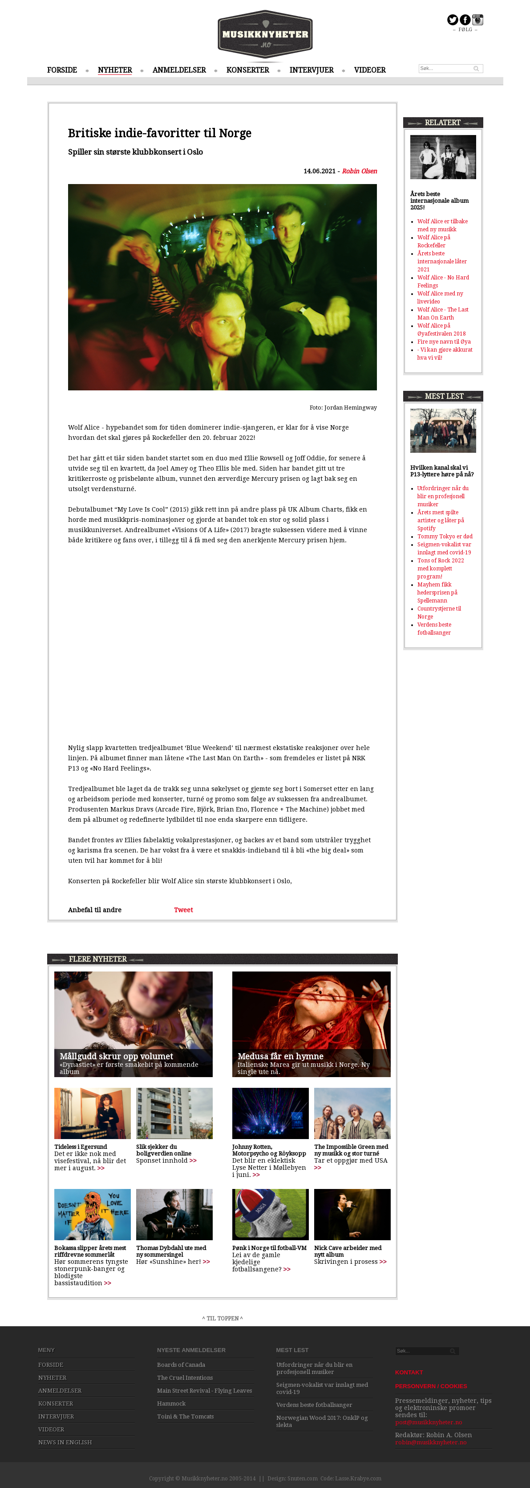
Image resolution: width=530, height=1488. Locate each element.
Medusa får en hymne (281, 1056)
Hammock (171, 1403)
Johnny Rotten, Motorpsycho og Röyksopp (269, 1150)
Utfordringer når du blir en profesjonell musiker (443, 496)
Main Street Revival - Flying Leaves (204, 1390)
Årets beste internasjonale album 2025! (439, 201)
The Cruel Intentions (185, 1377)
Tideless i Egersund (80, 1147)
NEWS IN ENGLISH (65, 1442)
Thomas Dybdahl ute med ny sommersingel (171, 1251)
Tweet (183, 910)
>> (101, 1168)
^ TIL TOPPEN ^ (222, 1319)
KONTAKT (409, 1372)
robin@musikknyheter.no (431, 1442)
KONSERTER (248, 70)
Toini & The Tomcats (185, 1416)
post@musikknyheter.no (428, 1422)
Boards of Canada (181, 1364)
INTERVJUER (311, 70)
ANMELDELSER (179, 70)
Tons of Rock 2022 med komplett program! (440, 568)
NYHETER (115, 70)
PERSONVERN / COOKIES (431, 1386)
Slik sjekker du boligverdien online (163, 1150)
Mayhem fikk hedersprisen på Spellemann (437, 593)
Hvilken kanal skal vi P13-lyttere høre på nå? (442, 471)
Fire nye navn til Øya (444, 342)
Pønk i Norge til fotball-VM (269, 1248)
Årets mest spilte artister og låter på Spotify (440, 520)
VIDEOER (369, 70)
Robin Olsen (359, 171)
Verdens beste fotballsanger (314, 1405)
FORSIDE (62, 70)
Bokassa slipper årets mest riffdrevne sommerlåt (90, 1251)
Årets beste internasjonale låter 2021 (442, 261)
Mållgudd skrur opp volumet (116, 1056)
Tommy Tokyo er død (445, 536)
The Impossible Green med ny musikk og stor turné (351, 1150)
